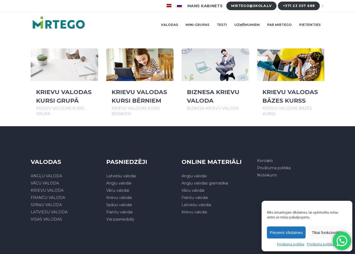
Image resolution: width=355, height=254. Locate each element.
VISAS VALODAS (46, 219)
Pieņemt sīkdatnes (286, 232)
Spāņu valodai (119, 204)
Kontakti (265, 160)
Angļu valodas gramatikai (205, 183)
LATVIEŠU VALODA (49, 212)
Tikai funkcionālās (328, 232)
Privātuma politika (290, 244)
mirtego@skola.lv (251, 6)
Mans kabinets (205, 5)
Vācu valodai (117, 190)
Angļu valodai (118, 183)
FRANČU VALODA (48, 197)
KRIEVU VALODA (47, 190)
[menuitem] (170, 5)
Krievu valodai (119, 197)
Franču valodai (119, 212)
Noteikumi (267, 175)
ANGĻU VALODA (46, 176)
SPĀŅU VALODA (46, 204)
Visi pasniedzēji (120, 219)
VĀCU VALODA (45, 183)
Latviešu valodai (121, 176)
